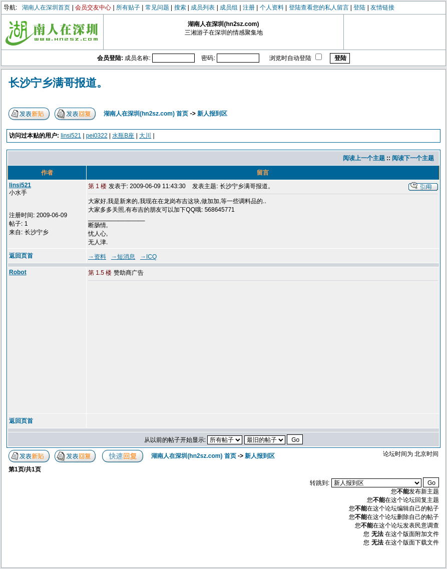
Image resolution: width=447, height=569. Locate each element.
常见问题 (157, 7)
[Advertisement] (165, 347)
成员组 (229, 7)
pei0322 (97, 135)
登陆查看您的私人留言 (319, 7)
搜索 (180, 7)
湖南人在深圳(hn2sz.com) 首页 (146, 113)
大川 (145, 135)
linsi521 (71, 135)
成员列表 (203, 7)
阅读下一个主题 (413, 158)
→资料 (97, 256)
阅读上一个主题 (364, 158)
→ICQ (148, 256)
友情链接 (382, 7)
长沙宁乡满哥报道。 (58, 83)
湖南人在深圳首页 (46, 7)
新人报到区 (212, 113)
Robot (18, 272)
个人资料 (272, 7)
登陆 (359, 7)
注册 (249, 7)
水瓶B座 (123, 135)
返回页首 (21, 255)
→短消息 (123, 256)
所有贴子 (128, 7)
